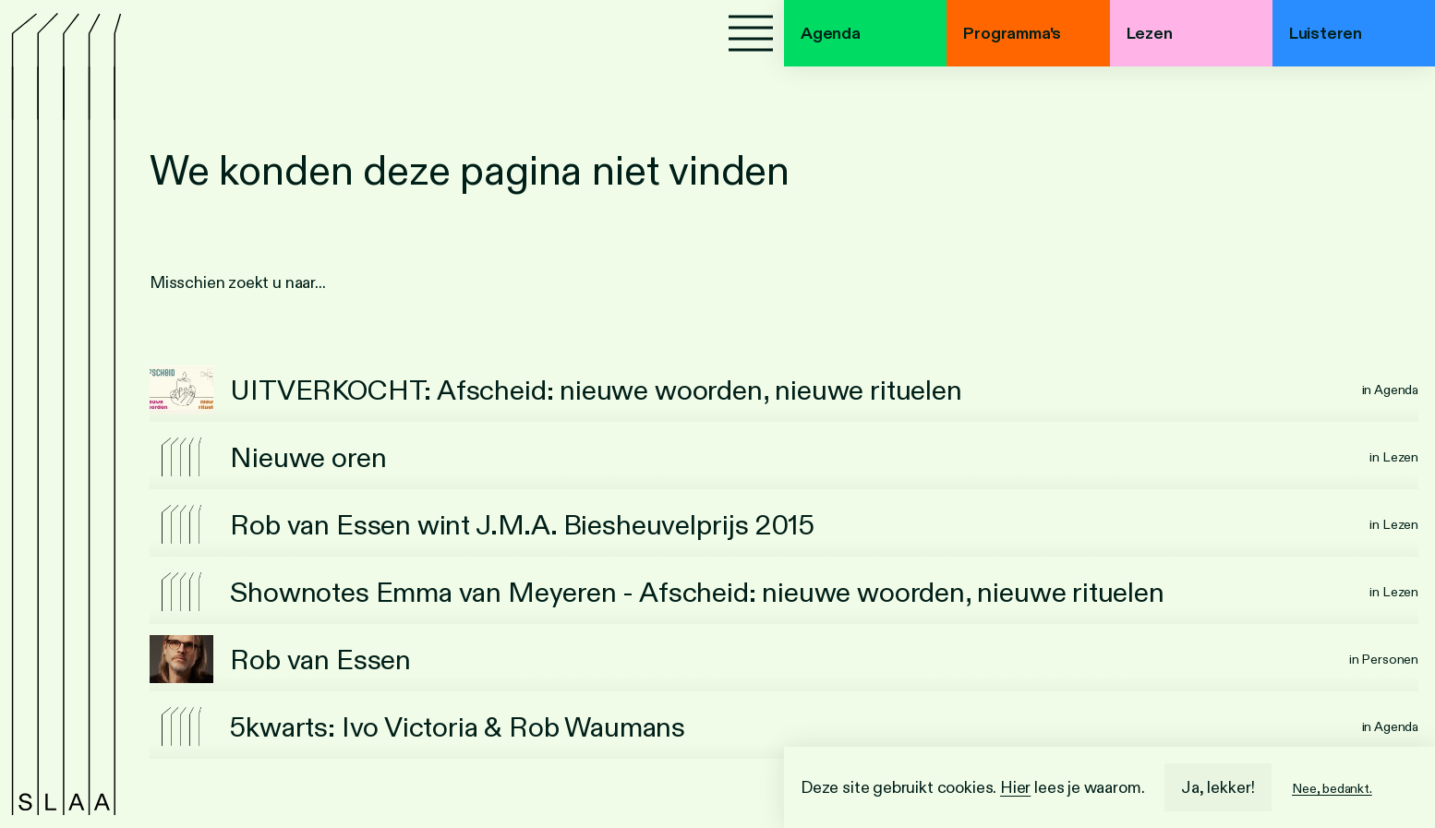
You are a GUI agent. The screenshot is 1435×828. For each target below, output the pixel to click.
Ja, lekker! (1218, 787)
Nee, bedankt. (1332, 788)
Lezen (1150, 33)
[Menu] (751, 33)
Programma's (1012, 33)
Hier (1015, 787)
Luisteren (1325, 33)
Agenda (831, 33)
